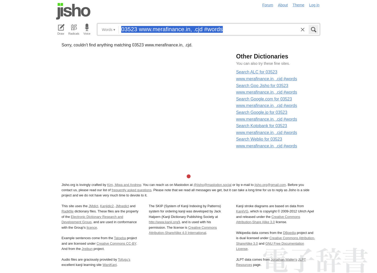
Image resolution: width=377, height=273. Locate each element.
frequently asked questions (131, 190)
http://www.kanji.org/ (164, 222)
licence (92, 227)
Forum (267, 5)
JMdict (93, 206)
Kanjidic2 (107, 206)
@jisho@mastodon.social (212, 185)
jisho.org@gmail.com (270, 185)
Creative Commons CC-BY (116, 243)
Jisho (73, 11)
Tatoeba (120, 238)
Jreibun (87, 249)
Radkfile (68, 211)
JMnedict (122, 206)
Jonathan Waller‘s (284, 259)
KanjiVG (242, 211)
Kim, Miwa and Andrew (124, 185)
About (283, 5)
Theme (298, 5)
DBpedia (289, 233)
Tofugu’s (124, 259)
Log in (314, 5)
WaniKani (110, 265)
